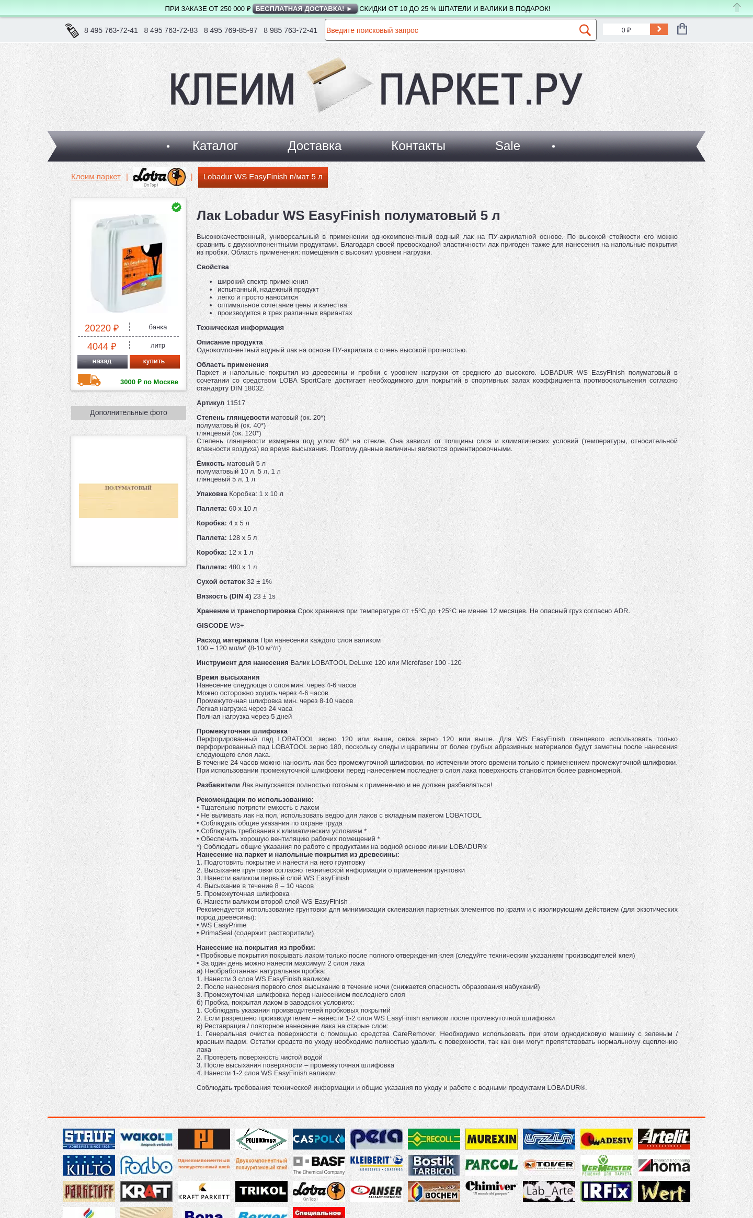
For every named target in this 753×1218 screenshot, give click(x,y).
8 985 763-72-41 (290, 30)
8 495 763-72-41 (111, 30)
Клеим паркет (96, 176)
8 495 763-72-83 (171, 30)
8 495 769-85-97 (231, 30)
